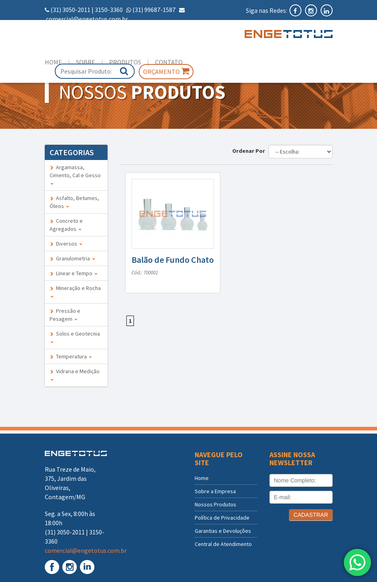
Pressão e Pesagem (65, 314)
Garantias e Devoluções (223, 530)
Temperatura (71, 356)
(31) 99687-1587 (154, 10)
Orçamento (166, 71)
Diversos (66, 243)
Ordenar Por (249, 150)
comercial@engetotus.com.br (87, 19)
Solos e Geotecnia (75, 336)
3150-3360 (109, 10)
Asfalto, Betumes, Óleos (74, 202)
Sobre (85, 62)
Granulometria (72, 258)
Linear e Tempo (74, 273)
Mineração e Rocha (75, 291)
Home (53, 62)
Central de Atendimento (223, 544)
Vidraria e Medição (75, 374)
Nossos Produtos (215, 504)
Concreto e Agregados (66, 224)
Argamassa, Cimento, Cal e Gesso (75, 174)
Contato (169, 62)
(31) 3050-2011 (70, 10)
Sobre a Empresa (215, 491)
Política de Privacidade (222, 517)
